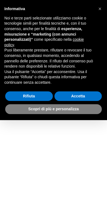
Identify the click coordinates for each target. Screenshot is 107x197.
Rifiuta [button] (29, 96)
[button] (100, 8)
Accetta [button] (78, 96)
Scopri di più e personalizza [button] (53, 109)
